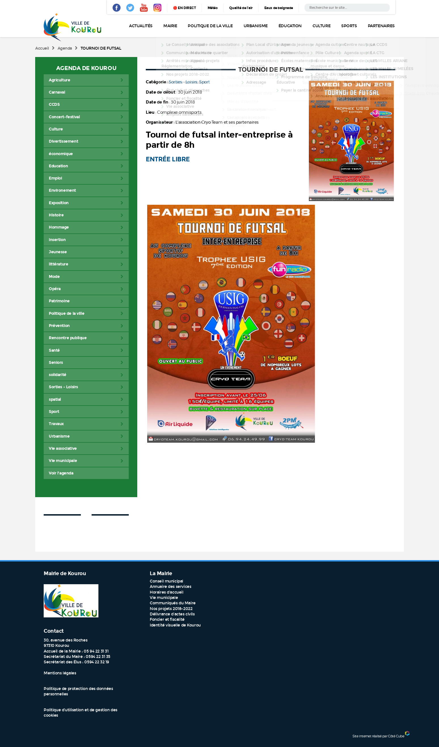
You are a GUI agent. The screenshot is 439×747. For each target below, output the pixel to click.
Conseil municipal (166, 581)
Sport (204, 82)
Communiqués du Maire (173, 603)
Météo (213, 8)
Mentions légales (60, 673)
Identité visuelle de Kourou (175, 625)
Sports (349, 26)
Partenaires (381, 26)
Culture (321, 26)
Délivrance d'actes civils (172, 614)
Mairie (170, 26)
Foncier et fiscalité (167, 619)
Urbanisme (256, 26)
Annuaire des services (170, 586)
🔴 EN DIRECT (184, 8)
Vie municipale (164, 597)
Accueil (42, 48)
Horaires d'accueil (166, 592)
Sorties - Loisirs (183, 82)
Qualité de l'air (240, 8)
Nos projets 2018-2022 (171, 608)
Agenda (65, 48)
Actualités (141, 26)
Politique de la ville (210, 26)
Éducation (290, 26)
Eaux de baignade (278, 8)
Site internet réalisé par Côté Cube (378, 736)
